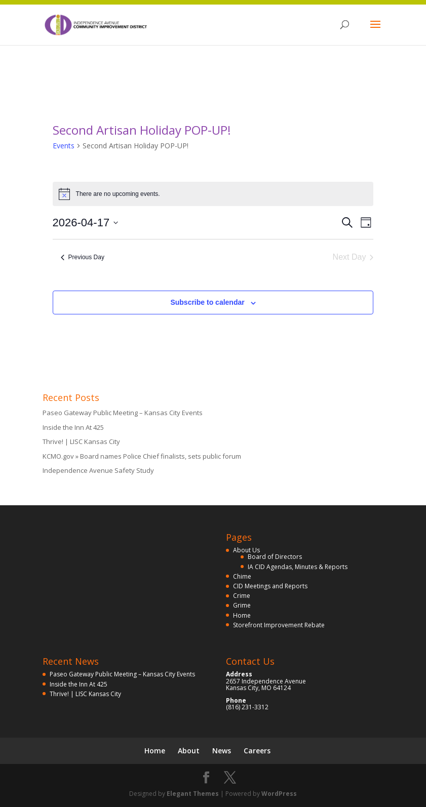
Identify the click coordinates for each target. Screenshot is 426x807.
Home (242, 615)
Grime (242, 605)
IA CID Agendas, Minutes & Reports (297, 566)
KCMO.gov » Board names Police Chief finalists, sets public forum (142, 456)
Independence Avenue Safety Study (98, 470)
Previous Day (82, 257)
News (221, 750)
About (189, 750)
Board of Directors (275, 556)
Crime (241, 595)
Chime (242, 576)
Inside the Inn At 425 (73, 427)
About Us (246, 550)
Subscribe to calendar (207, 302)
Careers (257, 750)
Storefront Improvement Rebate (279, 625)
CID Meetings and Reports (270, 586)
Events (63, 145)
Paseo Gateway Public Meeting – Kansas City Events (123, 412)
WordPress (279, 793)
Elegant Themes (193, 793)
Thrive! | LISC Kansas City (81, 441)
